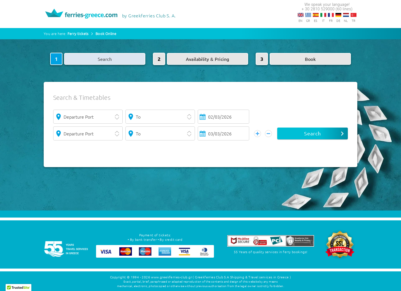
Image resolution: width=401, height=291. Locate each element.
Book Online (105, 33)
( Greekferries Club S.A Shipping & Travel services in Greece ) (242, 277)
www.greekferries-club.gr (171, 277)
